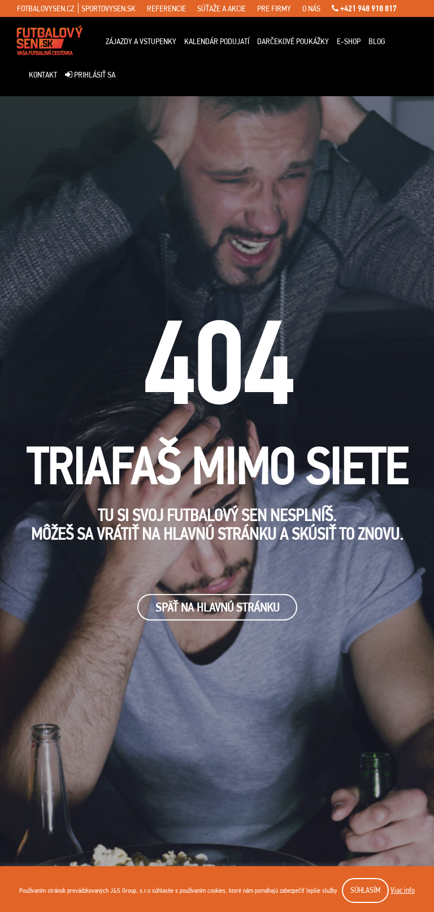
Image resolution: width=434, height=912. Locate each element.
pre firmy (274, 8)
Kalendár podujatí (216, 41)
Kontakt (43, 75)
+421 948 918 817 (364, 8)
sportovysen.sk (108, 8)
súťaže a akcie (221, 8)
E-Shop (349, 41)
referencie (166, 8)
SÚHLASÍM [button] (365, 889)
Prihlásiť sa (90, 75)
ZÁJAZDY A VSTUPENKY (141, 41)
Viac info (402, 889)
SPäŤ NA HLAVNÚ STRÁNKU (217, 607)
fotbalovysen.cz (45, 8)
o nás (311, 8)
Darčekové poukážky (293, 41)
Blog (376, 41)
